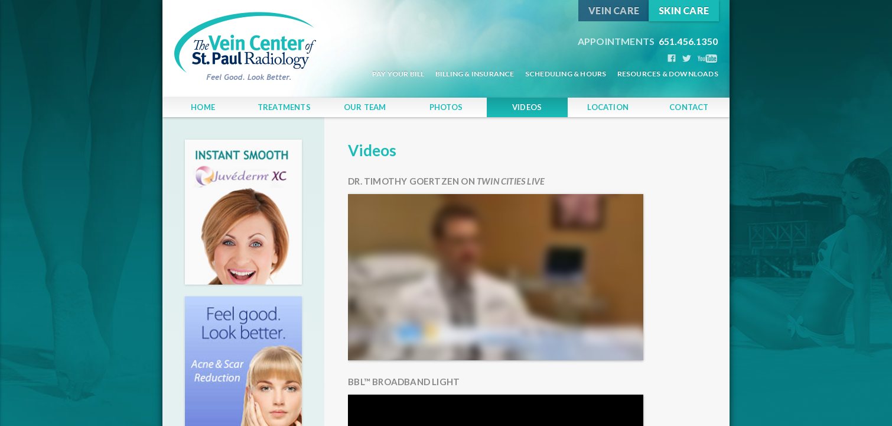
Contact (688, 107)
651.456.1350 (648, 41)
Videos (527, 107)
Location (608, 107)
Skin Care (684, 10)
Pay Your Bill (398, 73)
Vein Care (613, 10)
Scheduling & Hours (566, 73)
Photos (446, 107)
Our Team (365, 107)
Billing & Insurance (475, 73)
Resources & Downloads (667, 73)
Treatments (284, 107)
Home (203, 107)
